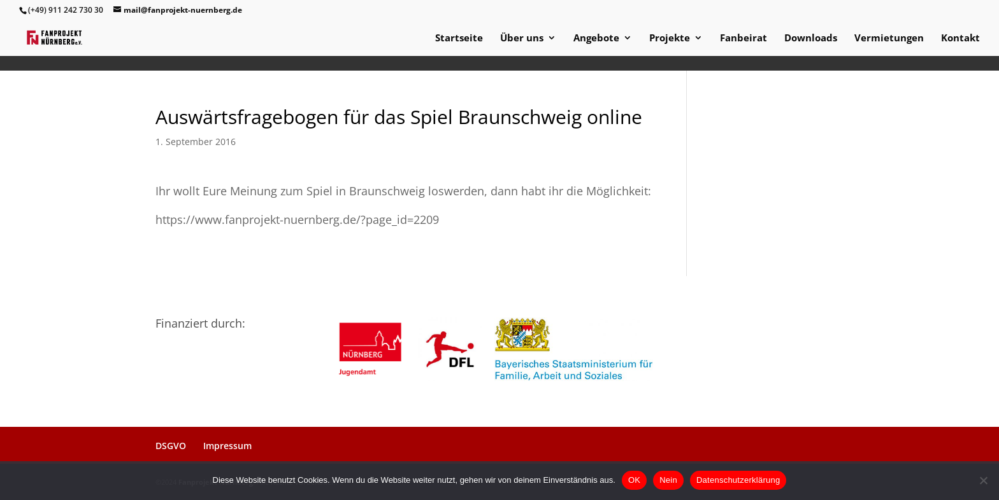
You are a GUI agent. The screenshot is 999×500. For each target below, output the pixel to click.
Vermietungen (889, 38)
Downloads (810, 38)
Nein (668, 480)
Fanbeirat (743, 38)
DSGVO (170, 446)
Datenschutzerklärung (738, 480)
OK (634, 480)
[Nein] (983, 480)
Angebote (596, 38)
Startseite (459, 38)
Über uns (521, 38)
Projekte (669, 38)
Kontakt (960, 38)
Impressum (227, 446)
